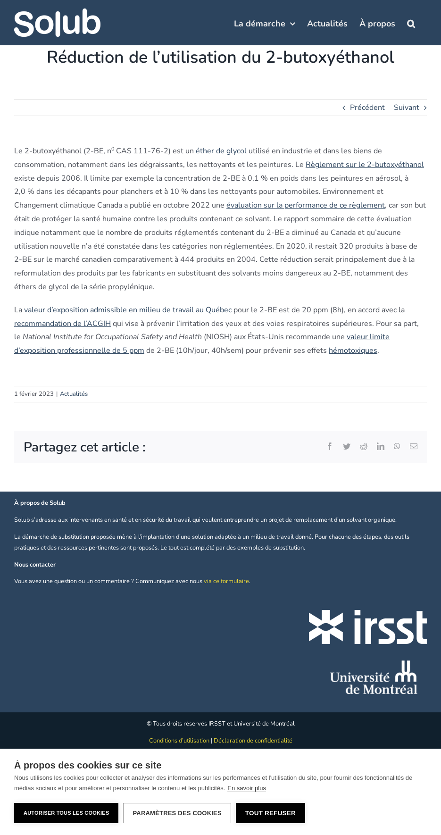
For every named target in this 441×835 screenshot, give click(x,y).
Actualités (74, 394)
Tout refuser (270, 813)
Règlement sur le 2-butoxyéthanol (365, 164)
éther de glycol (221, 151)
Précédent (367, 107)
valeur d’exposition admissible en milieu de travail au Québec (128, 310)
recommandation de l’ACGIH (62, 323)
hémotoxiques (353, 350)
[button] (411, 22)
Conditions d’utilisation (179, 740)
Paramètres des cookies (177, 813)
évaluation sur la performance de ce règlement (305, 205)
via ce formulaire (226, 581)
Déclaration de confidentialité (253, 740)
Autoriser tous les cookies (66, 813)
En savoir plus (246, 788)
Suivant (406, 107)
